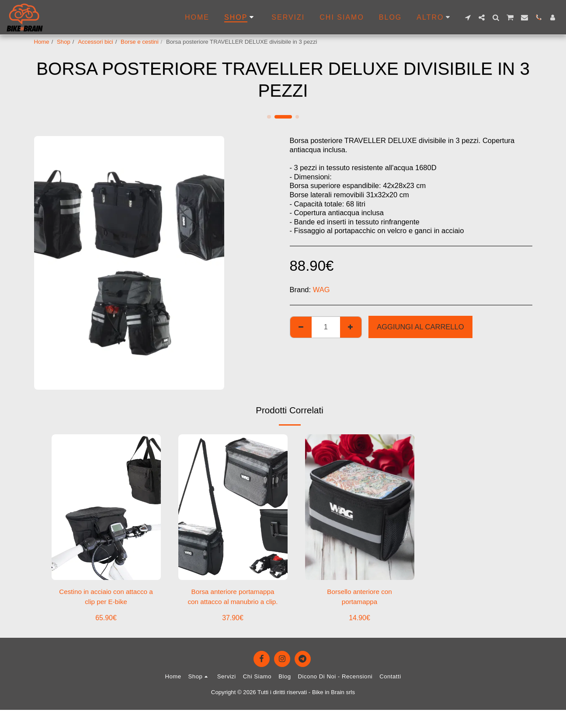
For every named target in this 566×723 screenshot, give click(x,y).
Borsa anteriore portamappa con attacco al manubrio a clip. (233, 598)
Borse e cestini (140, 41)
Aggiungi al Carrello (420, 327)
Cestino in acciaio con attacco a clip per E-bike (105, 597)
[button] (467, 17)
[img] (106, 507)
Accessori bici (95, 41)
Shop (63, 41)
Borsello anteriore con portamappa (359, 597)
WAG (321, 289)
